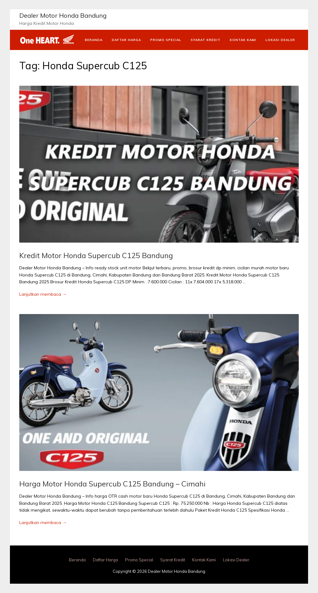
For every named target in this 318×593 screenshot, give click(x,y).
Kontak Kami (243, 40)
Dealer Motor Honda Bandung (63, 15)
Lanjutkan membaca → (43, 294)
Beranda (93, 40)
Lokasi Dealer (280, 40)
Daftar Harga (126, 40)
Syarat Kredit (205, 40)
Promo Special (165, 40)
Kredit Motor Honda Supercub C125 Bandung (96, 255)
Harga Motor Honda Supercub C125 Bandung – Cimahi (112, 483)
